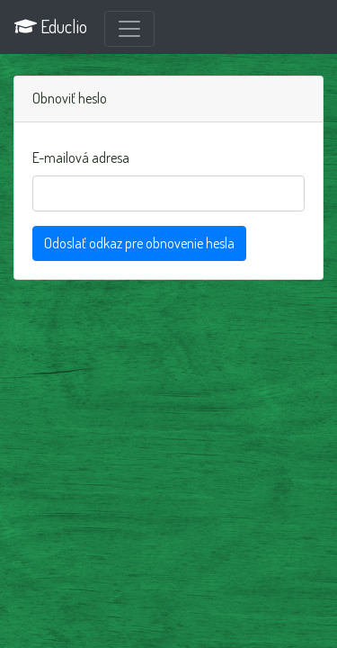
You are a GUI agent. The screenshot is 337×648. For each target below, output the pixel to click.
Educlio (50, 26)
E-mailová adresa (80, 157)
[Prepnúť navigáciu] (129, 29)
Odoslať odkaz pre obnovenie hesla (139, 243)
